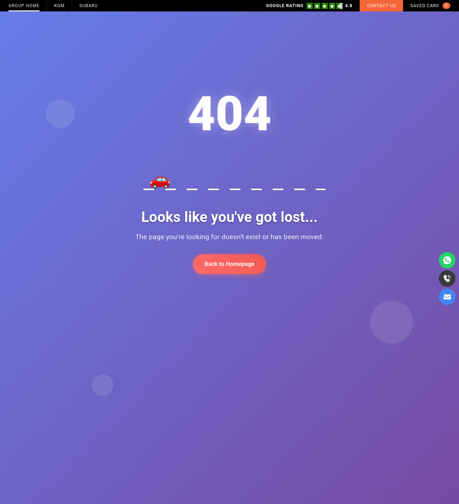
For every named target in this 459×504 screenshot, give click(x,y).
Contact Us (381, 5)
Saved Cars (430, 6)
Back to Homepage (229, 264)
